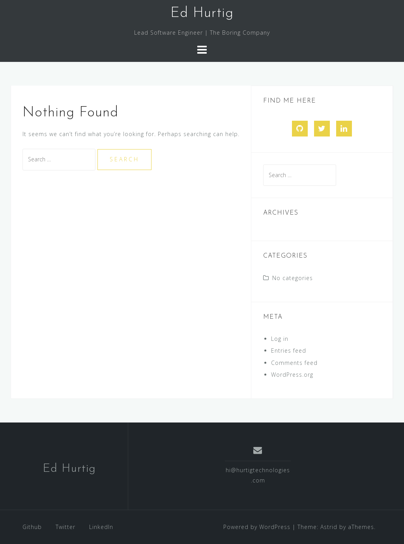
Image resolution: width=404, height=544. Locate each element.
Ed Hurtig (202, 13)
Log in (279, 338)
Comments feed (294, 362)
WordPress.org (292, 374)
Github (32, 527)
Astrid (328, 527)
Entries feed (288, 350)
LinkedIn (101, 527)
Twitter (65, 527)
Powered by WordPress (256, 527)
